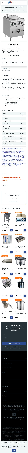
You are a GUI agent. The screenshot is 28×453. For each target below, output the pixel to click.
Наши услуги (14, 381)
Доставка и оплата (14, 363)
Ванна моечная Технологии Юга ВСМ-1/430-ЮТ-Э (6, 226)
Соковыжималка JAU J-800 (20, 290)
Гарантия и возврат (14, 367)
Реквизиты (14, 391)
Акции (14, 372)
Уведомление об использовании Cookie (14, 419)
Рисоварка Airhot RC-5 (20, 268)
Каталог (14, 353)
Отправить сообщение (14, 343)
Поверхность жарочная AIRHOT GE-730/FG (7, 270)
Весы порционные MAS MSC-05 (19, 225)
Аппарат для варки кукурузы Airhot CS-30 (20, 312)
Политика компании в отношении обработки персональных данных (14, 418)
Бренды (14, 396)
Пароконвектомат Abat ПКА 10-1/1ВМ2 (6, 247)
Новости (14, 377)
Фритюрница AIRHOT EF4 (7, 312)
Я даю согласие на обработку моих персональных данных (14, 347)
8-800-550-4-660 (12, 165)
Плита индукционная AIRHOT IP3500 (20, 247)
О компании (14, 358)
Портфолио (14, 386)
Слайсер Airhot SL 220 (7, 290)
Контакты (14, 400)
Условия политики (14, 447)
